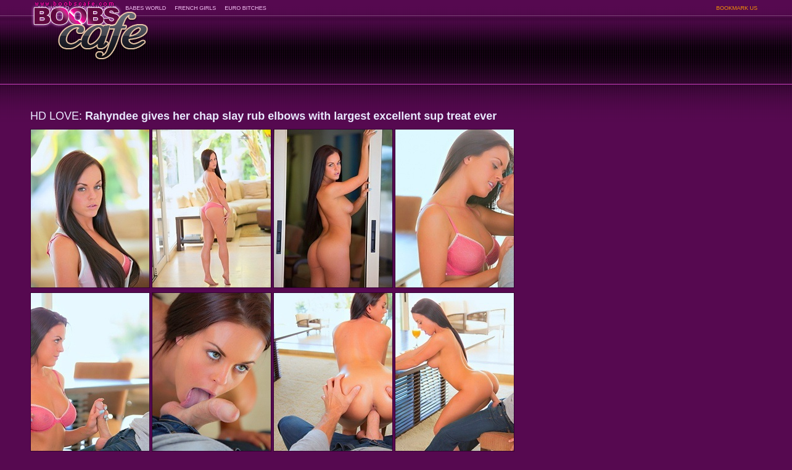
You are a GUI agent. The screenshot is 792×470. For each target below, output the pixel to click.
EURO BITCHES (245, 8)
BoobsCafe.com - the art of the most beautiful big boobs (89, 26)
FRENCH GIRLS (195, 8)
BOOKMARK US (736, 8)
